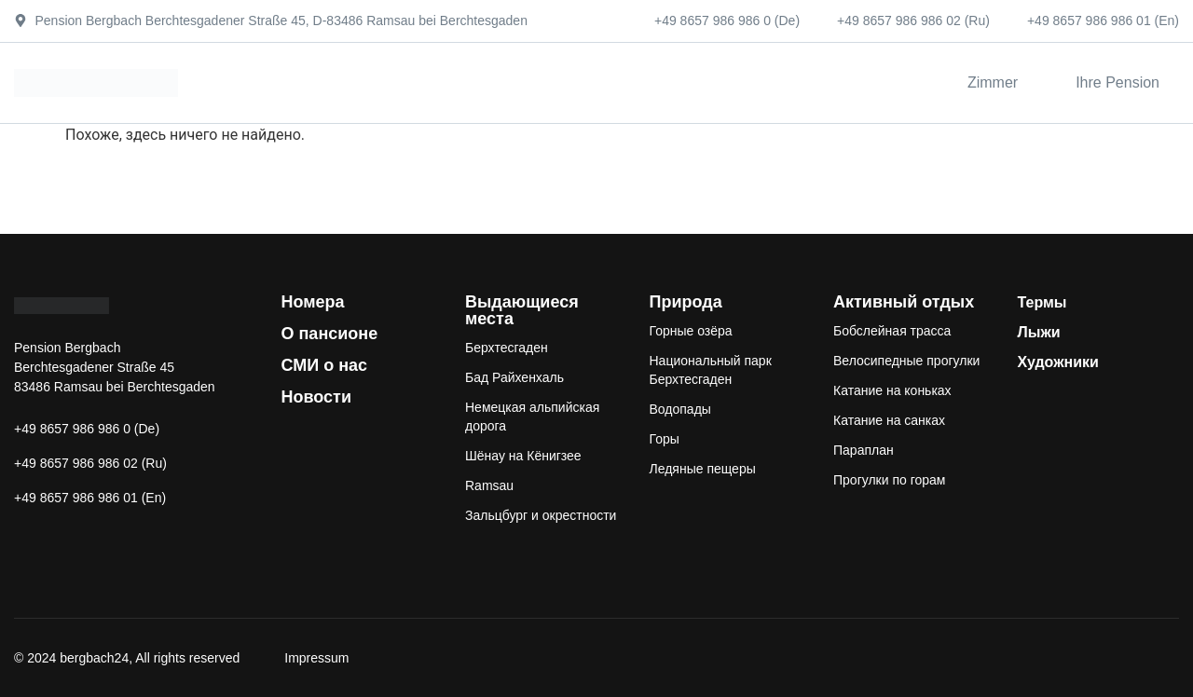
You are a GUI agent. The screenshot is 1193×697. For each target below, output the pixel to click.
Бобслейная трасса (892, 330)
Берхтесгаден (506, 347)
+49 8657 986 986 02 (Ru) (913, 20)
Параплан (863, 450)
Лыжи (1039, 332)
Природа (686, 302)
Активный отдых (903, 302)
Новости (316, 397)
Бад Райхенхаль (514, 377)
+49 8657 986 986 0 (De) (727, 20)
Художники (1058, 362)
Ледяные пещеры (703, 468)
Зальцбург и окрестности (540, 515)
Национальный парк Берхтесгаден (711, 370)
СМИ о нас (324, 365)
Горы (664, 438)
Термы (1042, 302)
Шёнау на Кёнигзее (523, 455)
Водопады (680, 409)
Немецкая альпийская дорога (532, 416)
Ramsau (489, 485)
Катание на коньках (892, 390)
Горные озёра (691, 330)
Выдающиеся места (522, 310)
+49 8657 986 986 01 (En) (1103, 20)
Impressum (316, 657)
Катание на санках (889, 420)
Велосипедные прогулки (906, 360)
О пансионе (329, 333)
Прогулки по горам (889, 479)
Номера (313, 302)
